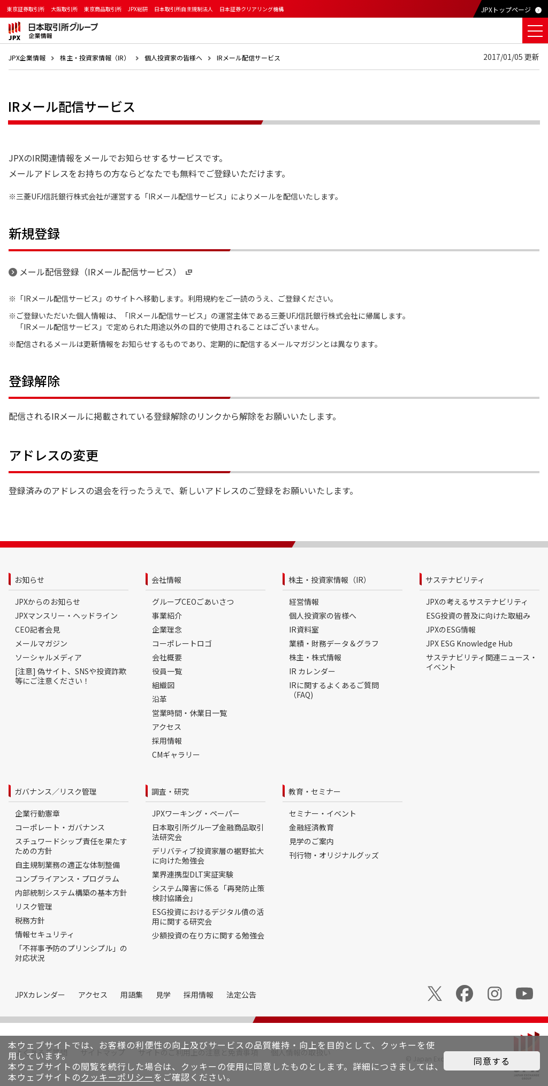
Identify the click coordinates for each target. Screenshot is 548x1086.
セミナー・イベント (322, 813)
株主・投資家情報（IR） (95, 57)
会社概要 (167, 657)
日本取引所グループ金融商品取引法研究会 (208, 832)
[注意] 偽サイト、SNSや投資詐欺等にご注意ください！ (70, 676)
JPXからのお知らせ (47, 601)
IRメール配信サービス (248, 57)
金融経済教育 (311, 827)
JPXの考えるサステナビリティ (477, 601)
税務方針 (30, 920)
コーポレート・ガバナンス (60, 827)
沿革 (159, 699)
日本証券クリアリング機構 (251, 9)
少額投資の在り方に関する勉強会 (208, 935)
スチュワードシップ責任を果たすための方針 (71, 846)
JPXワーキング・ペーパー (196, 813)
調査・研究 (170, 791)
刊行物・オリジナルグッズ (334, 855)
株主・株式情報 (315, 657)
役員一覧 (167, 671)
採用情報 (167, 740)
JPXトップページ (506, 9)
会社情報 (166, 579)
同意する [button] (492, 1060)
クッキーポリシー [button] (117, 1076)
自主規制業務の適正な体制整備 (67, 864)
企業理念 (167, 629)
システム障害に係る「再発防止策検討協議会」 (208, 893)
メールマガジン (41, 643)
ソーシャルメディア (48, 657)
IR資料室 (304, 629)
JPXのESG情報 (451, 629)
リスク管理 (33, 906)
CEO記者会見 (37, 629)
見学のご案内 (311, 841)
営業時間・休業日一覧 (189, 712)
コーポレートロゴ (182, 643)
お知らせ (29, 579)
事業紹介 (167, 615)
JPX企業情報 (27, 57)
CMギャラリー (176, 754)
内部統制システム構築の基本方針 (71, 892)
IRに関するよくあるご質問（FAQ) (334, 690)
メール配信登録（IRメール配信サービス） (106, 271)
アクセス (166, 726)
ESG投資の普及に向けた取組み (478, 615)
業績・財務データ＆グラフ (334, 643)
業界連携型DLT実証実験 (192, 874)
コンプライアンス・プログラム (67, 878)
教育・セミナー (314, 791)
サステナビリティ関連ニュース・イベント (481, 662)
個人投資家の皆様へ (173, 57)
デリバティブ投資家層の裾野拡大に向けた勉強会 (208, 855)
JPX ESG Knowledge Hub (469, 643)
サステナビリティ (455, 579)
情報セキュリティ (44, 934)
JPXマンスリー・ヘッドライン (66, 615)
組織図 (163, 685)
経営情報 (304, 601)
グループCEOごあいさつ (193, 601)
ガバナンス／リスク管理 (55, 791)
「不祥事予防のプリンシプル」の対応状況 (71, 953)
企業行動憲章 (37, 813)
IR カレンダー (312, 671)
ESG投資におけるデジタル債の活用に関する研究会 (208, 916)
